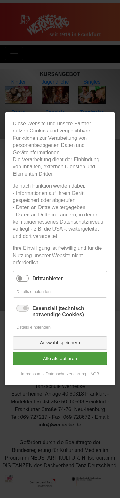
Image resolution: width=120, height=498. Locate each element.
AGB (94, 374)
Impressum (31, 374)
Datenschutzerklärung (66, 374)
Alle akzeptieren (60, 358)
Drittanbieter (47, 279)
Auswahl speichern (60, 343)
